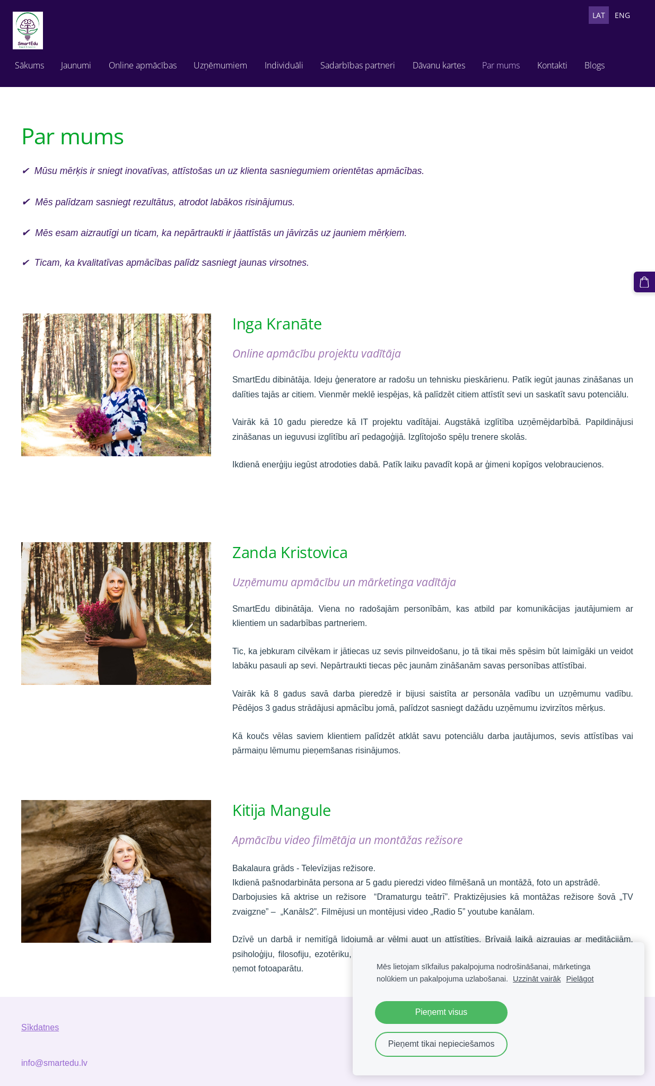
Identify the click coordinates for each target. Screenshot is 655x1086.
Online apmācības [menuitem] (151, 62)
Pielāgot (579, 979)
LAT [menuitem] (598, 15)
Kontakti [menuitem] (561, 62)
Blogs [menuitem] (603, 62)
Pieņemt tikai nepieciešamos (441, 1043)
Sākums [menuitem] (38, 62)
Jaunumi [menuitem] (84, 62)
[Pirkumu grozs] (646, 281)
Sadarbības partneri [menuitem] (366, 62)
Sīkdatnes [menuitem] (40, 1022)
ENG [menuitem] (622, 15)
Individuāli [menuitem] (292, 62)
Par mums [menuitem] (509, 62)
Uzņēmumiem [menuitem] (229, 62)
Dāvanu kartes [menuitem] (447, 62)
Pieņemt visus (441, 1012)
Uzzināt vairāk (537, 979)
